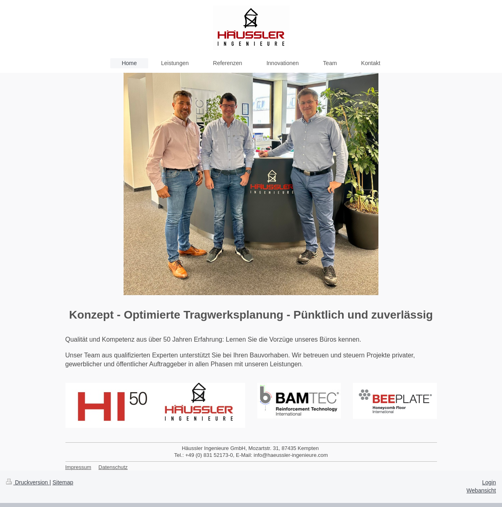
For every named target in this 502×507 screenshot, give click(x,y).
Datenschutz (113, 467)
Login (489, 482)
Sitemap (63, 482)
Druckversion (27, 482)
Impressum (78, 467)
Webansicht (481, 490)
